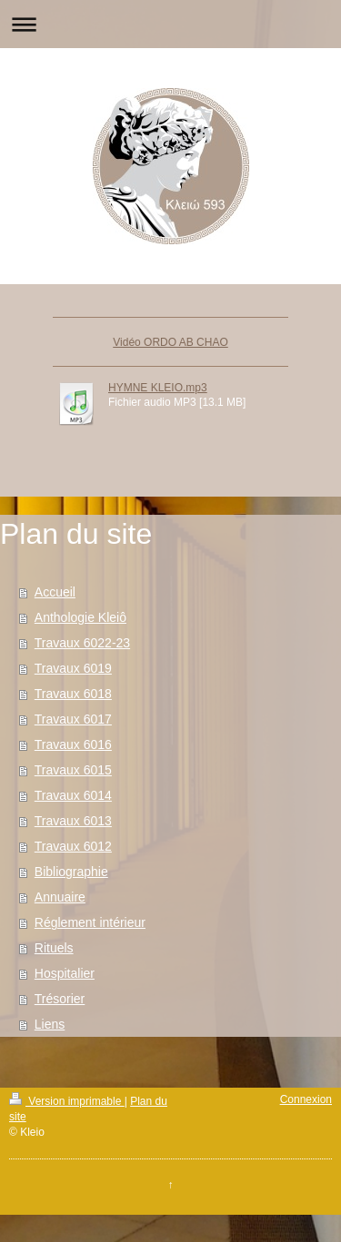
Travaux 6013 (73, 820)
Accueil (55, 592)
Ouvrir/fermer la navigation (170, 24)
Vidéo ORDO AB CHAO (170, 342)
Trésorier (60, 998)
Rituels (54, 948)
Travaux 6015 (73, 770)
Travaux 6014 (73, 795)
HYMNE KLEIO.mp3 (157, 387)
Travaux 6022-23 (82, 643)
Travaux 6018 (73, 693)
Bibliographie (71, 871)
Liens (50, 1024)
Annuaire (60, 897)
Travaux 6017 (73, 719)
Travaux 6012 (73, 846)
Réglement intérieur (90, 922)
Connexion (306, 1099)
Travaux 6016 (73, 744)
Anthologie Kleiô (80, 617)
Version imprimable (67, 1101)
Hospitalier (65, 973)
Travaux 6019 (73, 668)
